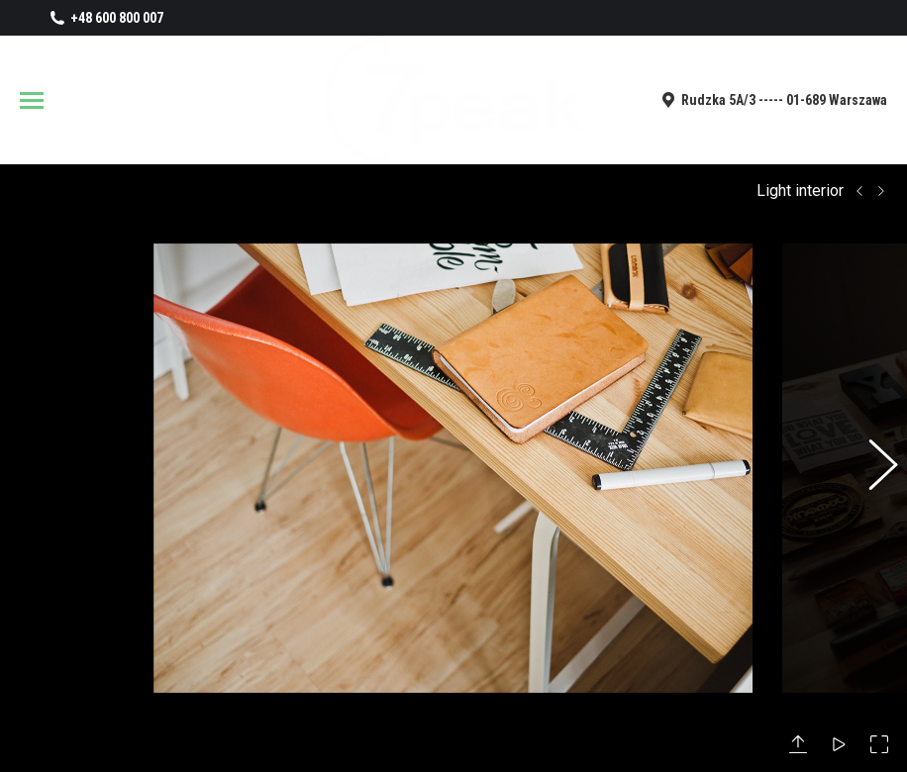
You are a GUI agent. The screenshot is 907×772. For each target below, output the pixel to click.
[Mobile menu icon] (32, 100)
